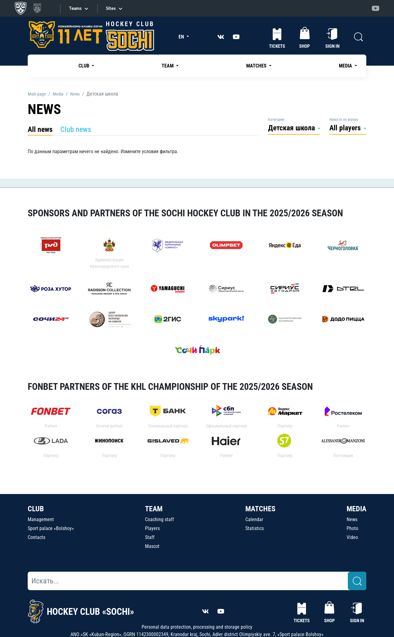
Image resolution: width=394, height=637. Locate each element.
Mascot (152, 546)
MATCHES (260, 508)
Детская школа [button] (292, 128)
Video (352, 537)
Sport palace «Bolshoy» (51, 528)
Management (41, 519)
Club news (75, 129)
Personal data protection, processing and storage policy (197, 627)
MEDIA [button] (346, 66)
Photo (352, 528)
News (352, 519)
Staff (150, 537)
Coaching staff (159, 519)
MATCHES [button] (257, 66)
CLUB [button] (84, 66)
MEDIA (356, 508)
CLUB (36, 508)
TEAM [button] (168, 66)
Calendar (254, 519)
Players (152, 528)
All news (40, 129)
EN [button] (182, 37)
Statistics (254, 528)
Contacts (36, 537)
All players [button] (346, 128)
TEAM (154, 508)
